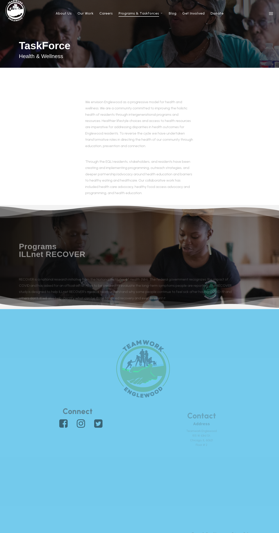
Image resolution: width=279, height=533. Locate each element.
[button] (271, 13)
